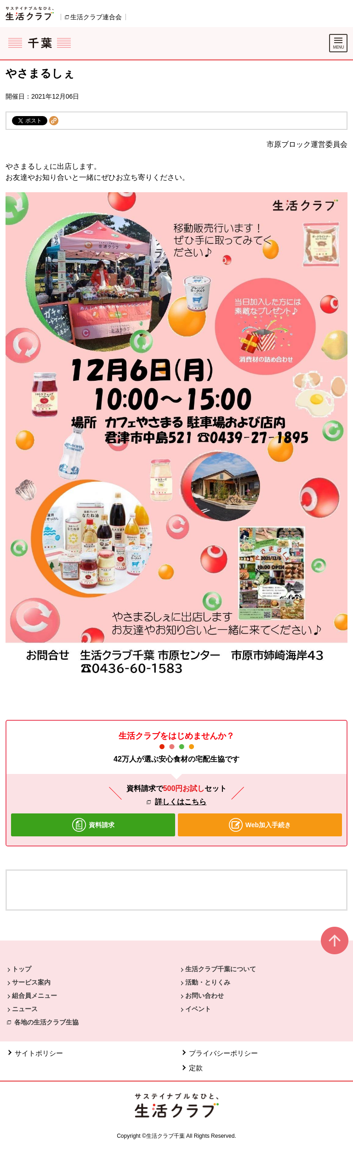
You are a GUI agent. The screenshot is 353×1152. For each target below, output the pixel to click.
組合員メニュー (34, 995)
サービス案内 (31, 982)
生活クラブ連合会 (96, 17)
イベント (198, 1009)
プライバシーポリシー (223, 1053)
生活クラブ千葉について (220, 969)
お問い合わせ (204, 995)
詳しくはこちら (180, 802)
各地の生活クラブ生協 (46, 1022)
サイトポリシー (39, 1053)
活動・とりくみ (207, 982)
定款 (196, 1068)
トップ (21, 969)
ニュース (25, 1009)
